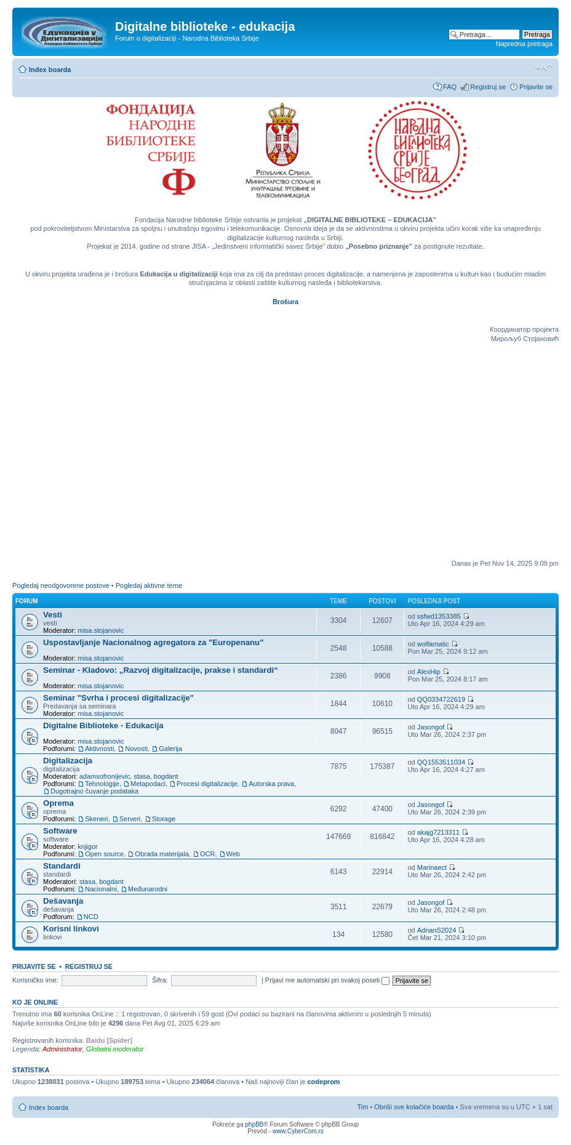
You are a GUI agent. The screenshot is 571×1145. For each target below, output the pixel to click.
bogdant (166, 776)
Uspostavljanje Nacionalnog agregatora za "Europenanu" (153, 642)
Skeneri (96, 818)
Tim (362, 1107)
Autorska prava (271, 783)
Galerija (170, 748)
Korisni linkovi (71, 928)
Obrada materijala (161, 854)
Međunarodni (147, 889)
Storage (164, 818)
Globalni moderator (115, 1049)
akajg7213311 (438, 832)
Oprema (58, 803)
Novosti (136, 748)
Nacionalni (100, 889)
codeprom (323, 1081)
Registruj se (488, 86)
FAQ (450, 86)
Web (233, 854)
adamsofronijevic (104, 776)
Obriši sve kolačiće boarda (413, 1107)
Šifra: (160, 980)
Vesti (52, 614)
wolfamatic (433, 644)
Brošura (285, 301)
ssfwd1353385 (439, 616)
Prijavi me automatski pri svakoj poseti (327, 980)
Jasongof (431, 727)
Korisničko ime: (35, 980)
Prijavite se (536, 86)
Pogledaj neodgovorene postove (61, 585)
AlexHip (429, 671)
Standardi (62, 865)
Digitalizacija (67, 760)
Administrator (62, 1049)
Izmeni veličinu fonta (544, 67)
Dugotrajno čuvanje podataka (94, 791)
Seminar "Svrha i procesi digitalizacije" (118, 697)
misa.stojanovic (101, 630)
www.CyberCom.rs (298, 1131)
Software (60, 830)
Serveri (130, 818)
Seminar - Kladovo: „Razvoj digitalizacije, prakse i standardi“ (160, 670)
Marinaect (432, 867)
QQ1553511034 (441, 762)
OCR (207, 854)
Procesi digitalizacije (207, 783)
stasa (142, 776)
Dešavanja (63, 901)
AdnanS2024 (437, 930)
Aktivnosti (99, 748)
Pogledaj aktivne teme (149, 585)
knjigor (87, 846)
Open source (104, 854)
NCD (91, 916)
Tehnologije (102, 783)
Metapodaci (148, 783)
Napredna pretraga (524, 43)
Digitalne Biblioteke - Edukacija (103, 725)
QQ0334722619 (441, 699)
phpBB (254, 1124)
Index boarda (50, 69)
